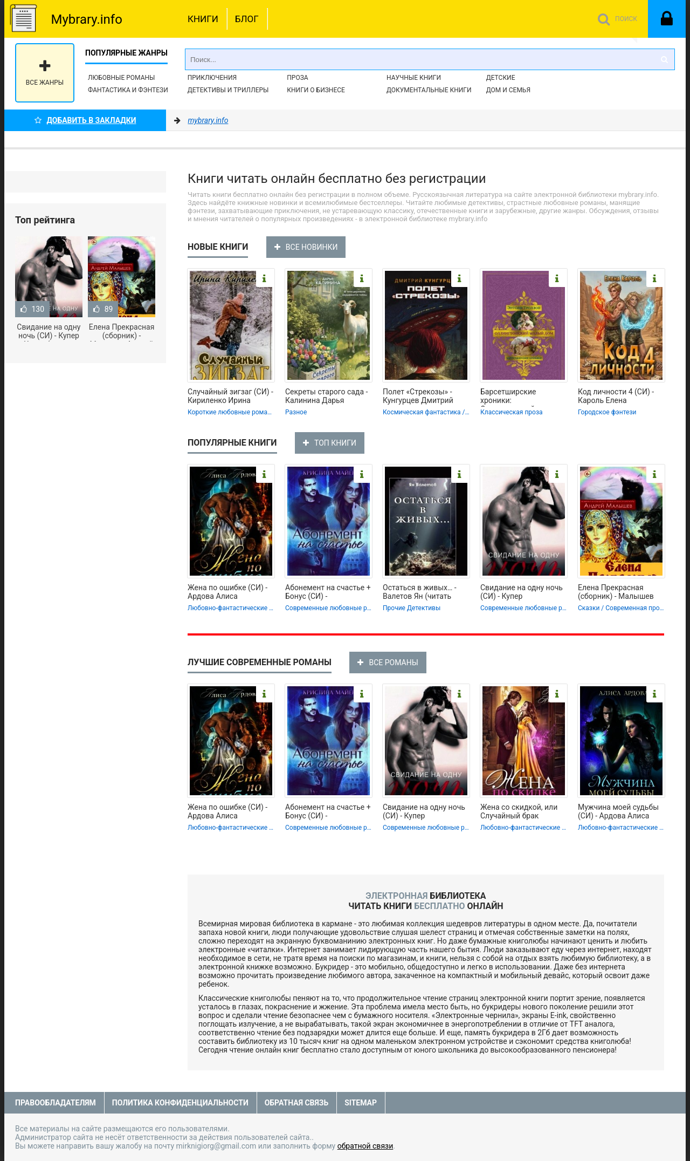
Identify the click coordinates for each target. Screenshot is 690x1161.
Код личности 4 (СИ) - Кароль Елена (616, 396)
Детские (500, 77)
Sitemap (360, 1102)
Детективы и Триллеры (228, 90)
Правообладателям (55, 1102)
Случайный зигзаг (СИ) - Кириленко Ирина (230, 396)
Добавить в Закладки (85, 120)
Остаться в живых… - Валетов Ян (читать (420, 591)
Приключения (212, 77)
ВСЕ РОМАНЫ (387, 662)
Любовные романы (121, 77)
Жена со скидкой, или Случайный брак (518, 811)
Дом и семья (508, 90)
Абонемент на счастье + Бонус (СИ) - (328, 591)
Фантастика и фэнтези (128, 90)
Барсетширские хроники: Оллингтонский (508, 397)
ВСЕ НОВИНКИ (306, 247)
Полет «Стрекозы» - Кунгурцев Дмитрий (418, 396)
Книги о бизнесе (316, 90)
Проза (297, 77)
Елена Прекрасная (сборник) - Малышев (616, 591)
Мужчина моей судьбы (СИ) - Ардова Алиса (618, 811)
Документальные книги (429, 90)
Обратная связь (296, 1102)
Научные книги (414, 77)
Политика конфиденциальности (180, 1102)
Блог (247, 18)
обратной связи (365, 1146)
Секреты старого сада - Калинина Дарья (326, 396)
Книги (203, 18)
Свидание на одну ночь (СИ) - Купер (521, 591)
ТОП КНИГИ (329, 443)
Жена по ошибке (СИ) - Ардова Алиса (227, 591)
